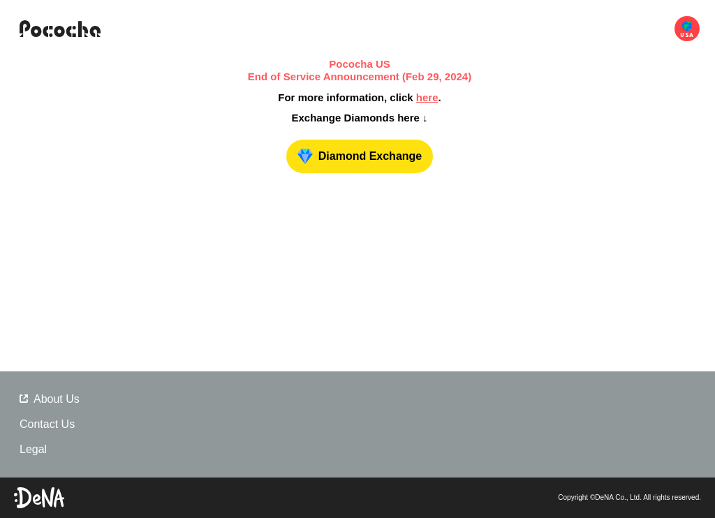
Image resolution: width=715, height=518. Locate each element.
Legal (33, 449)
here (427, 97)
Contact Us (47, 424)
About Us (50, 399)
